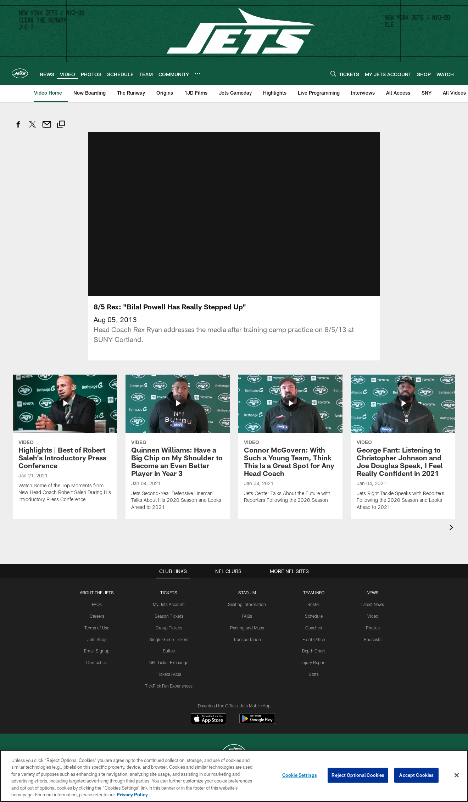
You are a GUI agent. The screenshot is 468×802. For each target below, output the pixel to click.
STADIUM (247, 592)
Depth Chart (313, 650)
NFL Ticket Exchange (168, 662)
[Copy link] (61, 125)
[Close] (456, 775)
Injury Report (313, 662)
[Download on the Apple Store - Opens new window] (208, 719)
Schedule (314, 615)
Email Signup (97, 650)
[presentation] (452, 528)
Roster (313, 604)
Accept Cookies (416, 775)
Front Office (313, 639)
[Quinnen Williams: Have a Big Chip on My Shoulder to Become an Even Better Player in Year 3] (178, 447)
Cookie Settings (299, 775)
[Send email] (46, 128)
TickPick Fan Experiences (169, 685)
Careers (97, 615)
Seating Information (247, 604)
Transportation (247, 639)
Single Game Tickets (168, 639)
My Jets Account (169, 604)
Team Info (313, 592)
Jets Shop (97, 639)
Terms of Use (96, 627)
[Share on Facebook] (18, 128)
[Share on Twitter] (32, 128)
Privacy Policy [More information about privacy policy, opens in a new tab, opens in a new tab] (132, 794)
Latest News (372, 604)
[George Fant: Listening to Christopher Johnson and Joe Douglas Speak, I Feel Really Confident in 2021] (403, 447)
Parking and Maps (247, 627)
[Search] (333, 73)
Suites (169, 650)
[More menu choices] (197, 74)
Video (372, 615)
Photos (373, 627)
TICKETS (168, 592)
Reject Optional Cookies (358, 775)
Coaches (313, 627)
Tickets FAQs (169, 674)
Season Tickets (169, 615)
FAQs (97, 604)
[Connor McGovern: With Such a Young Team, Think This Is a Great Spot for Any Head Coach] (290, 443)
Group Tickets (169, 627)
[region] (234, 776)
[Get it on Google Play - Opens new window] (257, 722)
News (373, 592)
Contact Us (96, 662)
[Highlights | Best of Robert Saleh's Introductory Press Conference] (65, 443)
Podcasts (372, 639)
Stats (314, 674)
